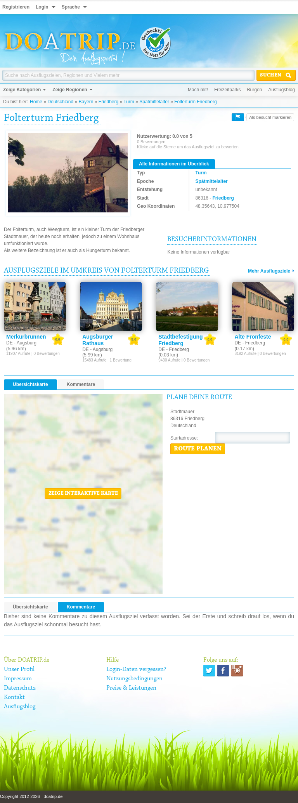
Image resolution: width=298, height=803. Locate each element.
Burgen (254, 89)
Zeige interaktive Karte (83, 493)
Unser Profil (19, 669)
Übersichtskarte (30, 384)
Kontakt (14, 697)
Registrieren (15, 7)
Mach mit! (198, 89)
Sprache (71, 7)
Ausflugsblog (281, 89)
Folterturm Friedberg (195, 101)
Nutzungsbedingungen (134, 679)
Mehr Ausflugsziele (269, 271)
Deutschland (60, 101)
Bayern (85, 101)
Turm (128, 101)
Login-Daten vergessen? (136, 669)
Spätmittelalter (154, 101)
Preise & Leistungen (131, 688)
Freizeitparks (227, 89)
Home (36, 101)
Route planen (198, 449)
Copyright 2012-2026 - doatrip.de (31, 796)
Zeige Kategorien (22, 89)
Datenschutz (20, 688)
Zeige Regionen (69, 89)
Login (42, 7)
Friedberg (108, 101)
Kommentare (81, 384)
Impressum (18, 679)
